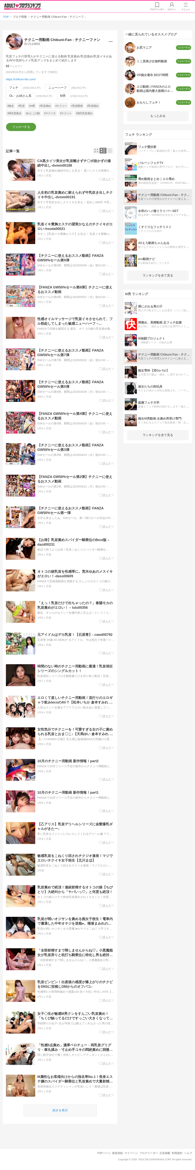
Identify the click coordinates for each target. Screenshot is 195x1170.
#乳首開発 (77, 105)
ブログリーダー (148, 1153)
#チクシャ (65, 113)
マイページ (131, 1153)
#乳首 (21, 105)
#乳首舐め (92, 105)
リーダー (157, 9)
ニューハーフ (57, 87)
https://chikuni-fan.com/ (21, 79)
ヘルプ (188, 1153)
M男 (63, 96)
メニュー (185, 9)
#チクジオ (50, 113)
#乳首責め (45, 105)
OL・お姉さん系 (20, 96)
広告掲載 (165, 1153)
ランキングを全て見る (158, 275)
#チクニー (61, 105)
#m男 (32, 105)
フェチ (13, 87)
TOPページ (103, 1153)
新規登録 (117, 1153)
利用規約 (177, 1153)
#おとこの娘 (33, 113)
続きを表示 (60, 1110)
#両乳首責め (14, 113)
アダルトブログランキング (22, 6)
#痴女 (10, 105)
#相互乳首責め (84, 113)
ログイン (172, 9)
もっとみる (157, 115)
